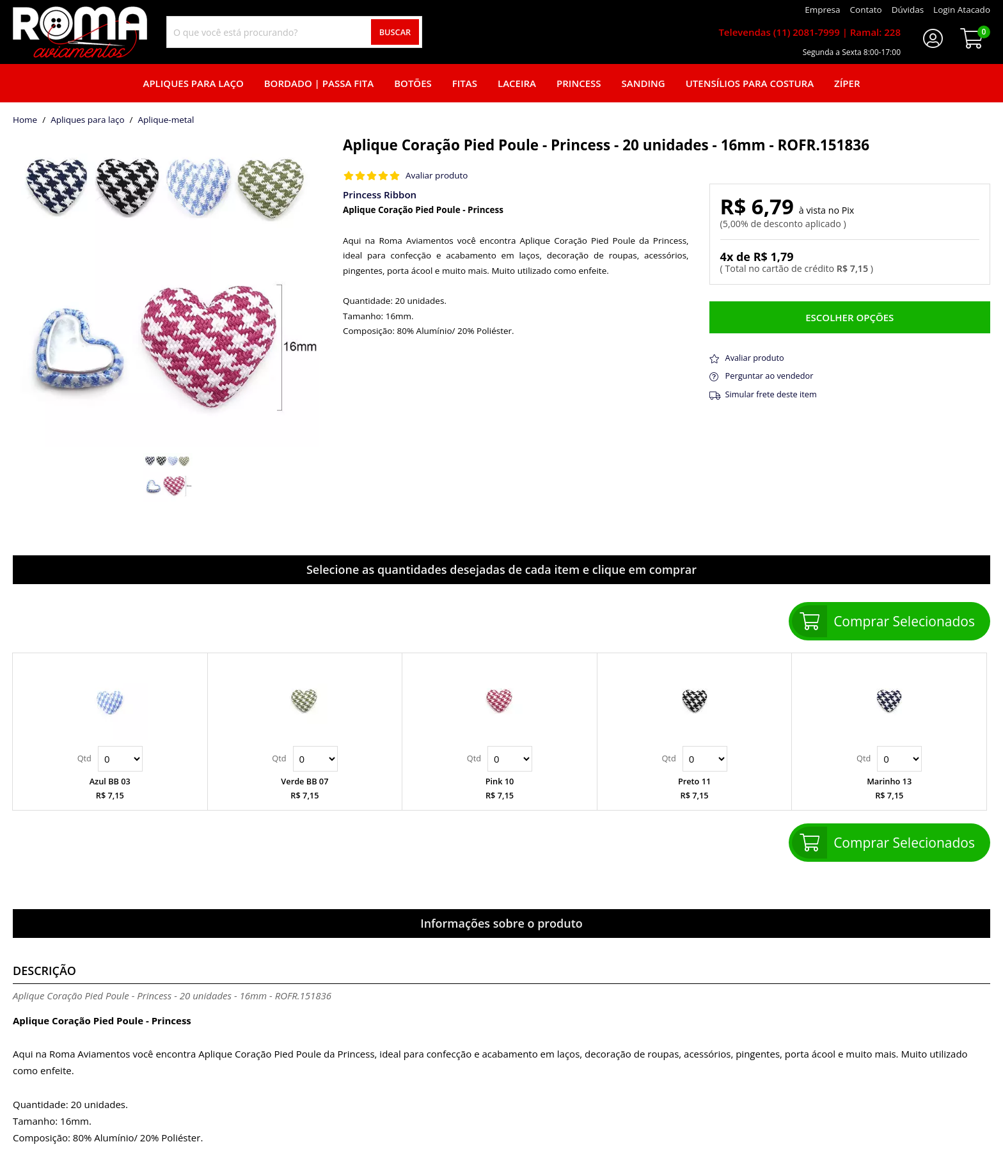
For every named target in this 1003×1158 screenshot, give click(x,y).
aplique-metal (166, 120)
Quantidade (120, 759)
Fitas (464, 83)
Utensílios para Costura (750, 83)
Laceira (517, 83)
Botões (413, 83)
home (25, 120)
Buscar (395, 32)
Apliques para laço (193, 83)
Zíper (847, 83)
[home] (80, 32)
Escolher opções (849, 317)
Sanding (643, 83)
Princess (579, 83)
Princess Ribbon (379, 194)
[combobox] (294, 32)
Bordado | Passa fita (319, 83)
